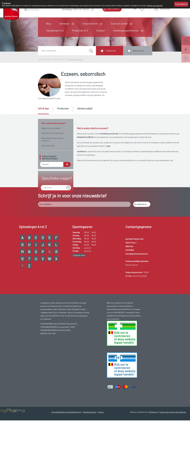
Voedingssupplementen (126, 30)
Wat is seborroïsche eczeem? (53, 123)
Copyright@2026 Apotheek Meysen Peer (66, 436)
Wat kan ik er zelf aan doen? (52, 133)
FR (135, 8)
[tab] (45, 110)
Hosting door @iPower (177, 436)
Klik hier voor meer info (155, 6)
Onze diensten (90, 23)
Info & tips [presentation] (43, 108)
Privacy (101, 436)
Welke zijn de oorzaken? (51, 128)
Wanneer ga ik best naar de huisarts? (52, 139)
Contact (100, 30)
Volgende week (79, 280)
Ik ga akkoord (181, 4)
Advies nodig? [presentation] (84, 108)
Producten (111, 50)
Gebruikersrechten (89, 436)
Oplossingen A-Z (55, 30)
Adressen (64, 23)
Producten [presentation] (63, 108)
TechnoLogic (164, 436)
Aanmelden (165, 8)
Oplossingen (138, 50)
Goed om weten (119, 23)
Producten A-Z (80, 30)
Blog (48, 23)
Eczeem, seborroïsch (75, 59)
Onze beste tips (47, 145)
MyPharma (153, 436)
